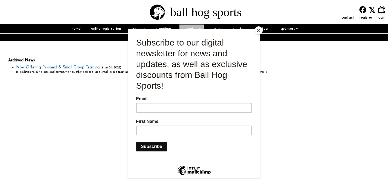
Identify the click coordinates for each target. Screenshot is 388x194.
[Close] (259, 30)
